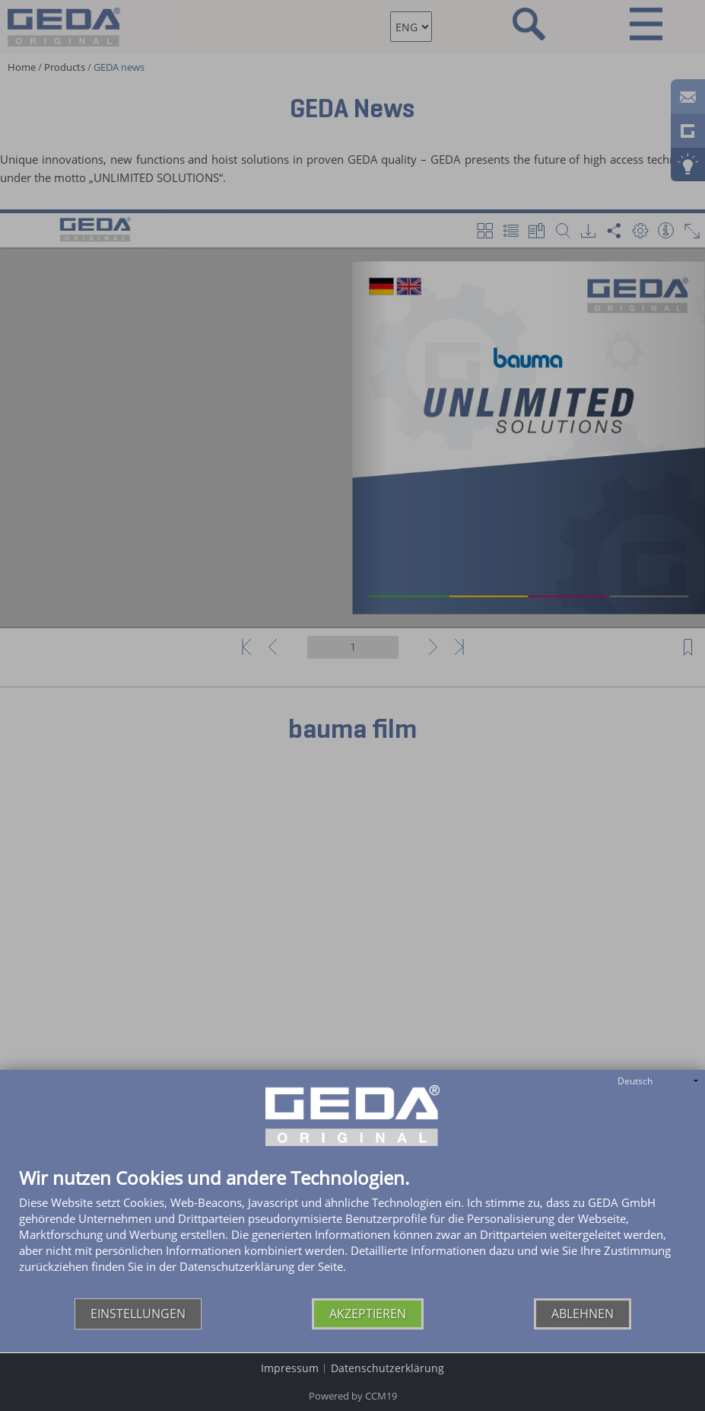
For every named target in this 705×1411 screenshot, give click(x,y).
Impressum (290, 1368)
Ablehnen (582, 1313)
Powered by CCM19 (353, 1396)
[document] (352, 1233)
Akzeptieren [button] (367, 1313)
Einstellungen (138, 1313)
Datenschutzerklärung (387, 1368)
